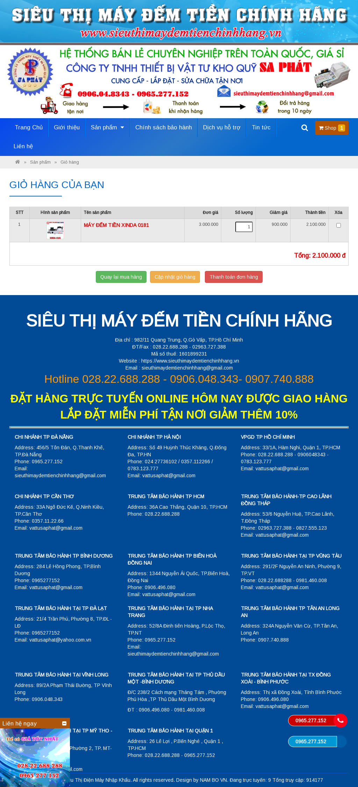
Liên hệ (23, 146)
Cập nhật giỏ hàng (175, 277)
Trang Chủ (29, 127)
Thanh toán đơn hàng (233, 277)
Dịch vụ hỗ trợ (222, 127)
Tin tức (261, 127)
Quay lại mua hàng (121, 277)
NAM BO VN (213, 780)
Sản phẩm (107, 127)
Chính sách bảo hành (163, 127)
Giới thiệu (67, 127)
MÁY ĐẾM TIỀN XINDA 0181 (116, 225)
